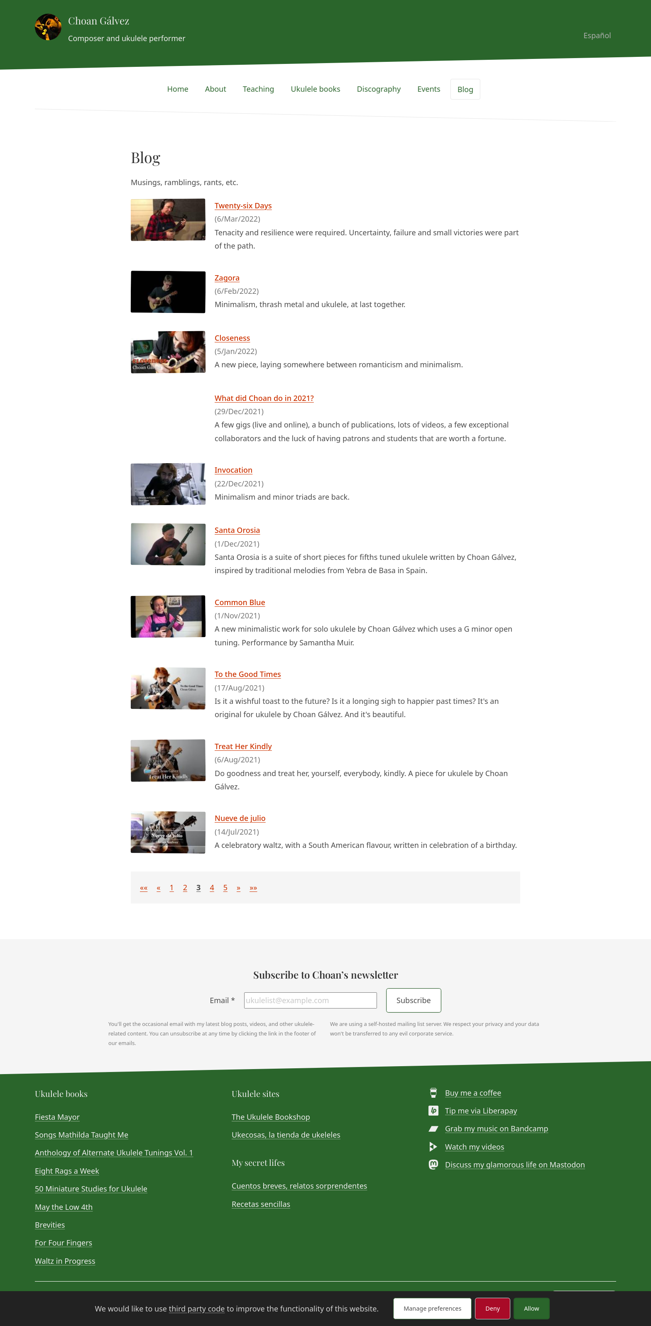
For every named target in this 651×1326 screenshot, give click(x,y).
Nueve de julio (240, 818)
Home (182, 89)
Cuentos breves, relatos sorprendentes (299, 1186)
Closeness (232, 338)
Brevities (50, 1225)
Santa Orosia (237, 530)
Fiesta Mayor (57, 1117)
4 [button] (212, 887)
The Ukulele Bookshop (271, 1117)
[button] (143, 887)
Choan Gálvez (98, 20)
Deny (492, 1308)
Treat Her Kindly (243, 746)
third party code (197, 1309)
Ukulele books (320, 89)
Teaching (263, 89)
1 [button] (172, 887)
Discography (384, 89)
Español (602, 35)
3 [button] (198, 887)
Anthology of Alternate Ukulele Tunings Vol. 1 (114, 1153)
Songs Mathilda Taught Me (81, 1135)
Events (433, 89)
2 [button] (185, 887)
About (220, 89)
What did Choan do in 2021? (264, 398)
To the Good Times (248, 674)
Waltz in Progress (65, 1261)
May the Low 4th (64, 1207)
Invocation (233, 470)
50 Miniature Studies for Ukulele (91, 1189)
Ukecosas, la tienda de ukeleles (286, 1135)
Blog (470, 89)
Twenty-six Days (243, 205)
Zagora (227, 278)
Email (222, 1000)
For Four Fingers (63, 1243)
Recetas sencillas (261, 1204)
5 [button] (225, 887)
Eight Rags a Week (67, 1171)
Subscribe (413, 1000)
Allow (531, 1308)
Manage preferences (432, 1308)
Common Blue (240, 602)
